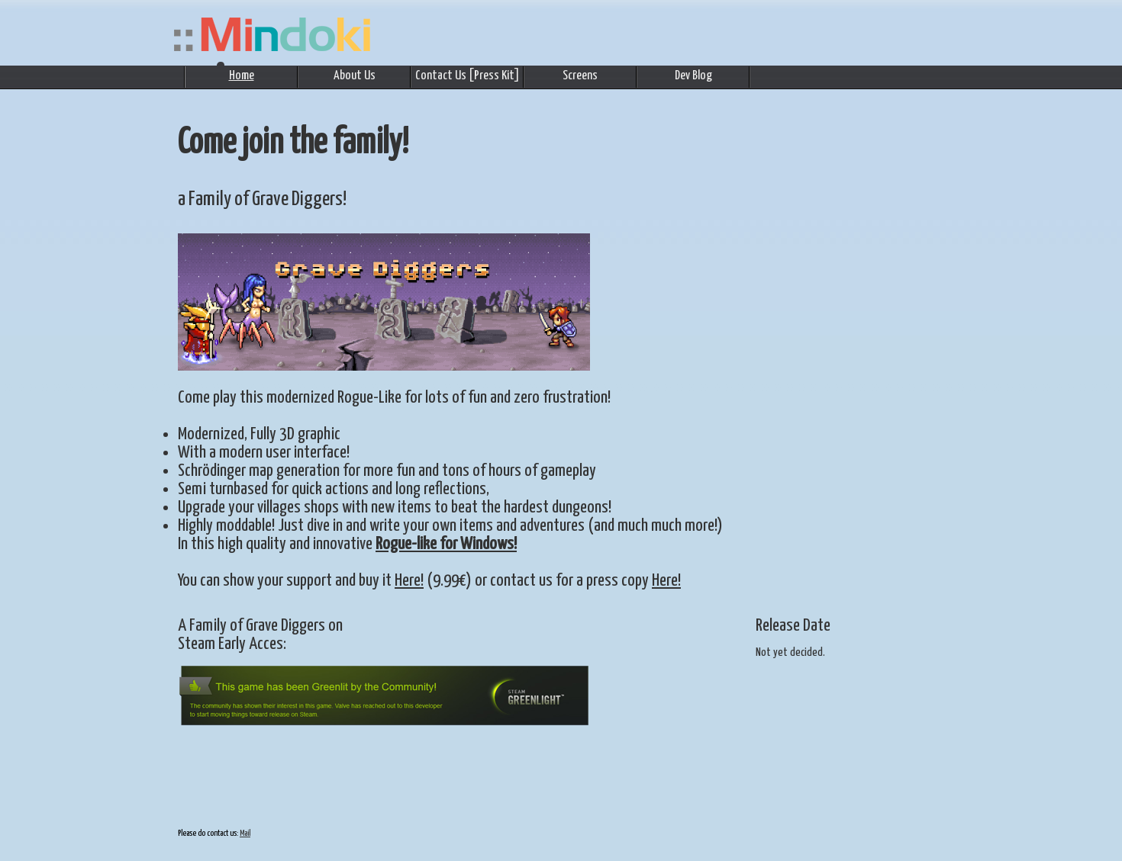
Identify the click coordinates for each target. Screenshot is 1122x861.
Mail (245, 833)
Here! (409, 581)
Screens (580, 75)
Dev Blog (693, 75)
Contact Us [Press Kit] (467, 75)
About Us (355, 75)
